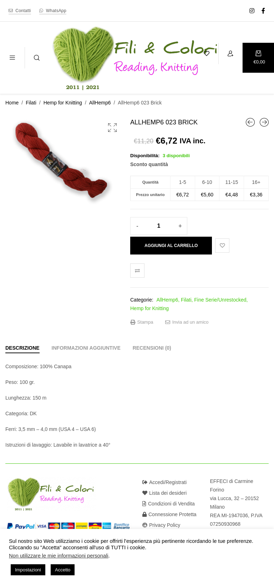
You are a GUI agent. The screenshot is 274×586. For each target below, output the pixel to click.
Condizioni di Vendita (168, 503)
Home (12, 103)
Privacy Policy (161, 525)
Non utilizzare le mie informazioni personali (58, 556)
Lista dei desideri (164, 493)
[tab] (22, 348)
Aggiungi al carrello (171, 245)
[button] (112, 127)
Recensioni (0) (152, 348)
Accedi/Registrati (164, 482)
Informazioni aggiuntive (86, 348)
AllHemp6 (100, 103)
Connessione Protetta (169, 514)
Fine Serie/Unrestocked (220, 300)
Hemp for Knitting (63, 103)
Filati (31, 103)
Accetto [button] (62, 569)
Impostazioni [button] (28, 569)
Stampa (141, 322)
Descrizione (22, 348)
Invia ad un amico (187, 322)
